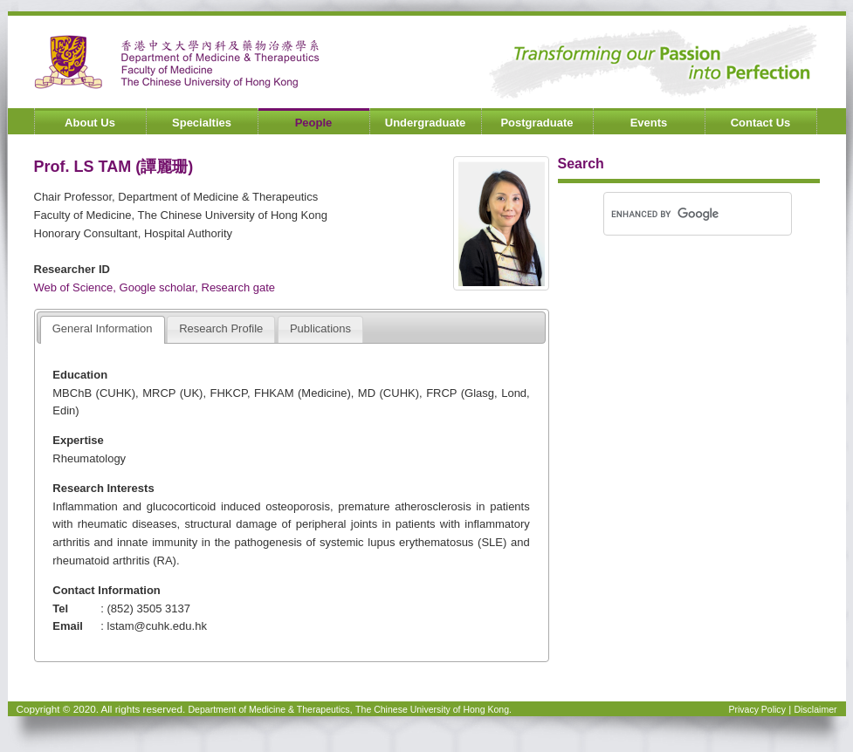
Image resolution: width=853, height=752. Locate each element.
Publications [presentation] (320, 328)
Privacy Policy (756, 709)
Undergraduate (425, 122)
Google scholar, (161, 287)
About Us (90, 122)
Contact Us (761, 122)
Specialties (201, 122)
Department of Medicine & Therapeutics (269, 709)
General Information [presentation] (102, 328)
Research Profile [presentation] (221, 328)
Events (649, 122)
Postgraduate (536, 122)
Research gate (239, 287)
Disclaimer (815, 709)
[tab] (102, 330)
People (314, 122)
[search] (669, 213)
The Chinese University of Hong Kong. (433, 709)
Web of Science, (77, 287)
